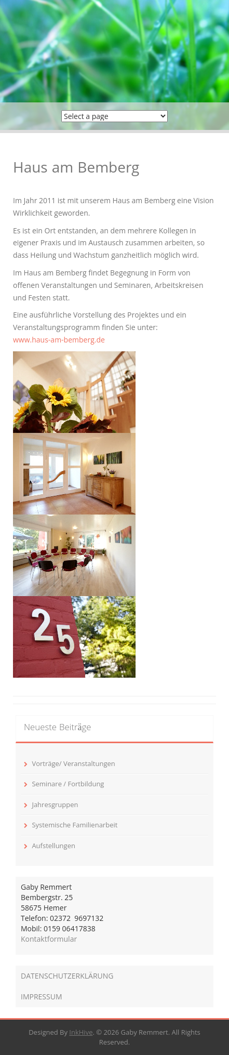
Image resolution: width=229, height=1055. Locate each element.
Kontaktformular (49, 939)
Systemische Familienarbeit (74, 824)
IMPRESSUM (41, 996)
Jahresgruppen (55, 804)
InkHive (80, 1032)
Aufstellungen (53, 845)
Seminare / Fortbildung (68, 783)
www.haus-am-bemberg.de (59, 340)
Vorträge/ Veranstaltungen (73, 763)
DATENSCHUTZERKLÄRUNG (67, 976)
